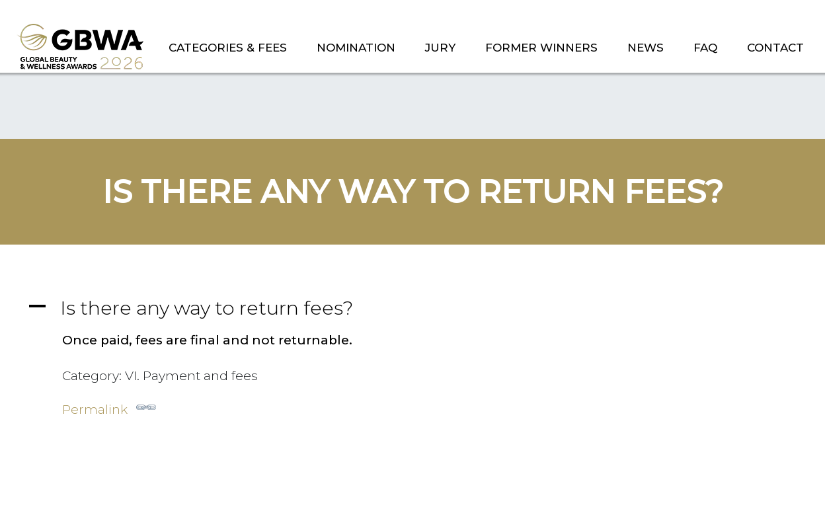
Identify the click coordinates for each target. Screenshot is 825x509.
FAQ (705, 47)
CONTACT (775, 47)
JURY (440, 47)
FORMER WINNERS (541, 47)
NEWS (645, 47)
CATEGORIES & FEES (228, 47)
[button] (412, 308)
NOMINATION (356, 47)
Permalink (109, 407)
